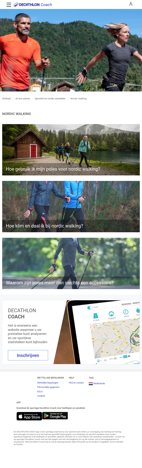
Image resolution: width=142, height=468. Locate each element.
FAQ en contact (76, 382)
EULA (40, 391)
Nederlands (97, 383)
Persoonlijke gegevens (48, 387)
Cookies (41, 396)
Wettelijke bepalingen (47, 382)
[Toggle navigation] (8, 4)
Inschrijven (28, 355)
